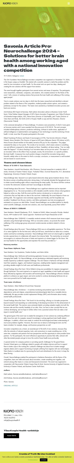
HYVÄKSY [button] (43, 460)
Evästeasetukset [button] (32, 460)
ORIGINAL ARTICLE (11, 386)
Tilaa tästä (11, 436)
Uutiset (22, 76)
